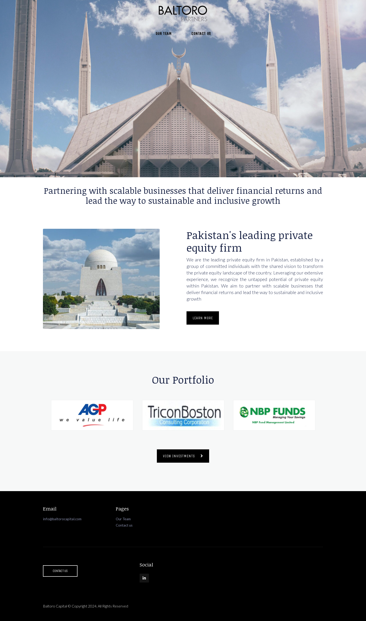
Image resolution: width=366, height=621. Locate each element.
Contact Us (201, 33)
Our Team (163, 33)
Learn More (203, 318)
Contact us (124, 525)
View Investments (183, 456)
